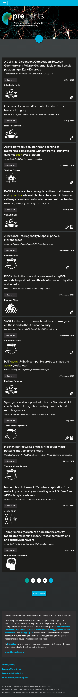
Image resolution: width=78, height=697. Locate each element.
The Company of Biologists (15, 677)
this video (11, 644)
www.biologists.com (14, 652)
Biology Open (27, 632)
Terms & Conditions (11, 668)
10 (45, 580)
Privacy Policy (8, 664)
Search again (39, 593)
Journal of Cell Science (15, 629)
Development (63, 626)
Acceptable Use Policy (12, 673)
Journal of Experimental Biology (40, 629)
